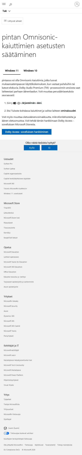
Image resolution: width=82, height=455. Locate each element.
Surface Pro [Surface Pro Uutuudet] (8, 163)
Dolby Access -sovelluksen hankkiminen (26, 131)
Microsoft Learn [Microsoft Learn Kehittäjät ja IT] (10, 355)
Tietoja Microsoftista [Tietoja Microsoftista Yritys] (11, 404)
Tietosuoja (29, 445)
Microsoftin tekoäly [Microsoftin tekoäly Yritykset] (11, 301)
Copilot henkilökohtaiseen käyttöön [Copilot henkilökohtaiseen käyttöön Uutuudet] (17, 178)
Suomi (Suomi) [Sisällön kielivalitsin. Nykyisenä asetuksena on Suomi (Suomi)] (13, 428)
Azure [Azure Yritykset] (6, 311)
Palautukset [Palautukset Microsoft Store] (8, 223)
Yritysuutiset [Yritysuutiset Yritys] (8, 409)
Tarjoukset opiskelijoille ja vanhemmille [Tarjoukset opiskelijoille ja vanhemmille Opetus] (19, 282)
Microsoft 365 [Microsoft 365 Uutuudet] (9, 183)
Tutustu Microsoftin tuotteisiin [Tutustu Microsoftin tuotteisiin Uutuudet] (15, 188)
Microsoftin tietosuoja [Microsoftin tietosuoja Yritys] (12, 414)
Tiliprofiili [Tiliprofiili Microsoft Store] (7, 208)
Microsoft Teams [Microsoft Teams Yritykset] (10, 331)
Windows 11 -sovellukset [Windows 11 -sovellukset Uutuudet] (13, 193)
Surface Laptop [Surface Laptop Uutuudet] (9, 168)
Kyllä (31, 147)
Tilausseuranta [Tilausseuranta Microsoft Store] (9, 227)
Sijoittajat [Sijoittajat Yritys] (7, 419)
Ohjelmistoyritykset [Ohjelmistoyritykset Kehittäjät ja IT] (11, 380)
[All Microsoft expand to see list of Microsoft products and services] (4, 4)
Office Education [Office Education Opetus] (10, 272)
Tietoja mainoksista (64, 445)
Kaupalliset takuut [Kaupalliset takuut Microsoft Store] (10, 237)
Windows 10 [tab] (30, 70)
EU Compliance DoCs (12, 449)
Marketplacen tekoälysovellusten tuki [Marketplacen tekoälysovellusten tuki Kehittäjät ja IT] (18, 360)
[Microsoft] (41, 2)
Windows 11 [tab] (12, 70)
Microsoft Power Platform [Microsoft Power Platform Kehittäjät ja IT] (13, 375)
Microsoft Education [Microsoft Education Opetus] (11, 252)
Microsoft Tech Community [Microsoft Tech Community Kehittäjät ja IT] (14, 365)
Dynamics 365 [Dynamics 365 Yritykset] (9, 316)
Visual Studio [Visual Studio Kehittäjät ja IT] (9, 385)
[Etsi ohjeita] (11, 4)
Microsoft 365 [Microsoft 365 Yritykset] (9, 321)
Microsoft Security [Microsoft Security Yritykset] (10, 306)
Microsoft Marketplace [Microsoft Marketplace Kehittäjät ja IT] (12, 370)
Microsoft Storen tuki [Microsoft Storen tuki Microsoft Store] (12, 218)
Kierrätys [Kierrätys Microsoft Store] (7, 232)
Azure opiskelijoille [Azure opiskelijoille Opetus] (11, 287)
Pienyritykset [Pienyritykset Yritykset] (8, 336)
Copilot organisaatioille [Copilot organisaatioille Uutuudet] (13, 173)
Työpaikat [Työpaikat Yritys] (7, 399)
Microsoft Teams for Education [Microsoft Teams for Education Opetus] (15, 262)
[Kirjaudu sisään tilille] (77, 4)
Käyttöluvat (39, 445)
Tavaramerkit (50, 445)
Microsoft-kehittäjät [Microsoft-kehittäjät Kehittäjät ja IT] (11, 350)
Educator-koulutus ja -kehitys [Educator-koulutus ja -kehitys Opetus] (15, 277)
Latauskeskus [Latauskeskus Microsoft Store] (9, 213)
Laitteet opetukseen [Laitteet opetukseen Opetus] (11, 257)
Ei (49, 147)
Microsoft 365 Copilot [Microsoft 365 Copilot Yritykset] (12, 326)
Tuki (4, 10)
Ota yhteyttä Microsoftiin (13, 445)
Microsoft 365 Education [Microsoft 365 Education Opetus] (13, 267)
